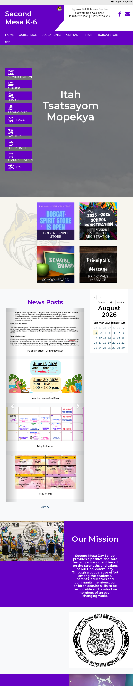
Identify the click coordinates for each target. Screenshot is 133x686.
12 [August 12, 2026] (109, 337)
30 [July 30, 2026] (113, 327)
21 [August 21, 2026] (118, 342)
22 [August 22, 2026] (123, 342)
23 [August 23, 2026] (95, 347)
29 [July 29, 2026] (109, 327)
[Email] (127, 14)
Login (116, 1)
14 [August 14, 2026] (118, 337)
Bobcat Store (108, 34)
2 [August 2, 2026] (96, 332)
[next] (100, 297)
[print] (111, 302)
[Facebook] (120, 14)
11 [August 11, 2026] (104, 337)
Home (9, 34)
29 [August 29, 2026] (123, 347)
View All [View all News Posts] (45, 506)
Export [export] (102, 302)
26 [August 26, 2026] (109, 347)
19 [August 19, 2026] (109, 342)
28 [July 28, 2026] (104, 327)
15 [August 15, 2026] (123, 337)
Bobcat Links (51, 34)
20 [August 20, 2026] (113, 342)
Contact (73, 34)
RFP (7, 41)
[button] (12, 405)
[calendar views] (120, 302)
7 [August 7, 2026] (119, 332)
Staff (89, 34)
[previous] (94, 297)
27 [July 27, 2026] (100, 327)
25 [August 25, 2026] (104, 347)
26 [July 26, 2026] (95, 327)
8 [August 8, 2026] (124, 332)
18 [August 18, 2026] (104, 342)
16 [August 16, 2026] (95, 342)
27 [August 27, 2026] (113, 347)
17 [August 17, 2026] (100, 342)
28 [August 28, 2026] (118, 347)
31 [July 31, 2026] (118, 327)
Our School (28, 34)
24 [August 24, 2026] (100, 347)
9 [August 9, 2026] (96, 337)
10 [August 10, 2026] (100, 337)
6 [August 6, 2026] (114, 332)
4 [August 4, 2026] (105, 332)
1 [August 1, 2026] (124, 327)
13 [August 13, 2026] (113, 337)
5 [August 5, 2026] (110, 332)
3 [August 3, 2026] (101, 332)
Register (127, 1)
